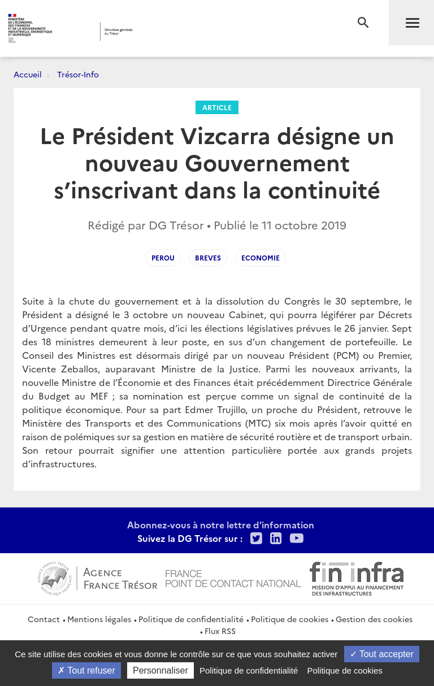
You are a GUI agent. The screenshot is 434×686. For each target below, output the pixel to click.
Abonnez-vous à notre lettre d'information (220, 524)
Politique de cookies (289, 618)
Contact (44, 618)
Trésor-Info (78, 74)
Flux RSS (220, 630)
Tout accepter (382, 654)
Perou (163, 257)
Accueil (28, 74)
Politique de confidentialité (191, 618)
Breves (208, 257)
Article (217, 107)
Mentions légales (99, 618)
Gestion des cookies (374, 618)
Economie (260, 257)
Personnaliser (160, 670)
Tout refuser (86, 670)
